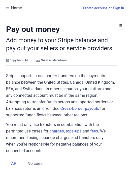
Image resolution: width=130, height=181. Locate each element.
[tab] (14, 157)
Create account (95, 8)
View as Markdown (51, 60)
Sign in (118, 8)
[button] (120, 25)
